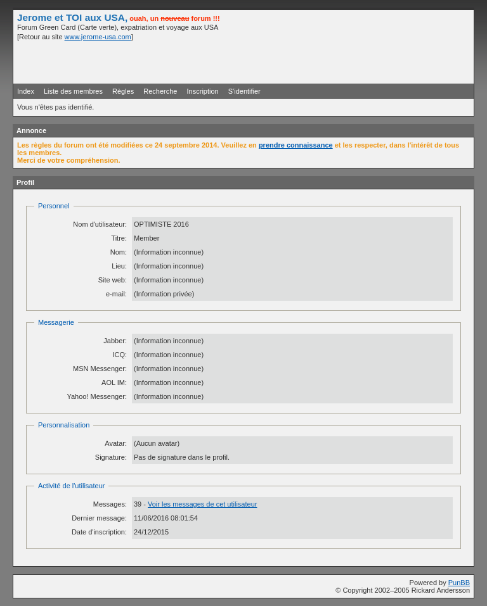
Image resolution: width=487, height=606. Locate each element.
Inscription (203, 91)
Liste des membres (73, 91)
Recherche (160, 91)
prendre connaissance (296, 145)
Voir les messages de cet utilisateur (202, 504)
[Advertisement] (321, 61)
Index (25, 91)
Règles (123, 91)
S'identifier (244, 91)
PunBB (459, 582)
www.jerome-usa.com (98, 37)
